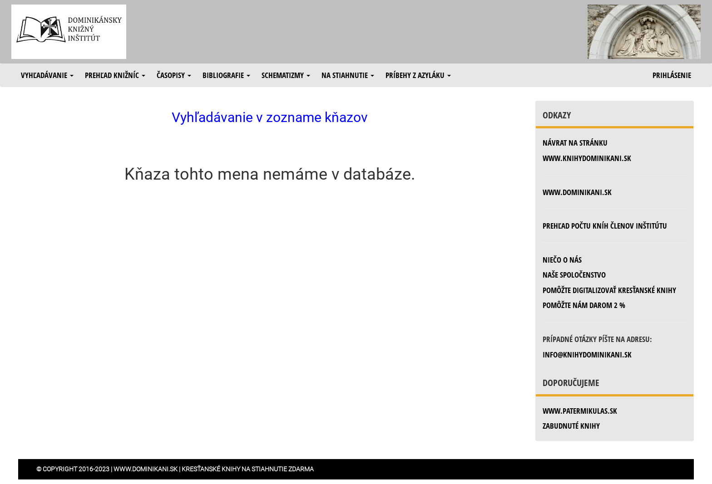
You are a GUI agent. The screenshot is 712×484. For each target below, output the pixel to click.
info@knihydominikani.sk (587, 354)
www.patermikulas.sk (580, 411)
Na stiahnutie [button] (347, 75)
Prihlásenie (672, 75)
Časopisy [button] (174, 75)
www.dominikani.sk (577, 192)
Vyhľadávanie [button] (47, 75)
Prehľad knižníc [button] (115, 75)
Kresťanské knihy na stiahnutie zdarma (248, 469)
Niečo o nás (562, 259)
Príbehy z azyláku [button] (418, 75)
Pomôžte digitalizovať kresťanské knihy (609, 290)
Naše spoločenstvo (574, 274)
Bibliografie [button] (226, 75)
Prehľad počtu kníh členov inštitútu (605, 225)
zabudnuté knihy (571, 425)
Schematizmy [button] (286, 75)
